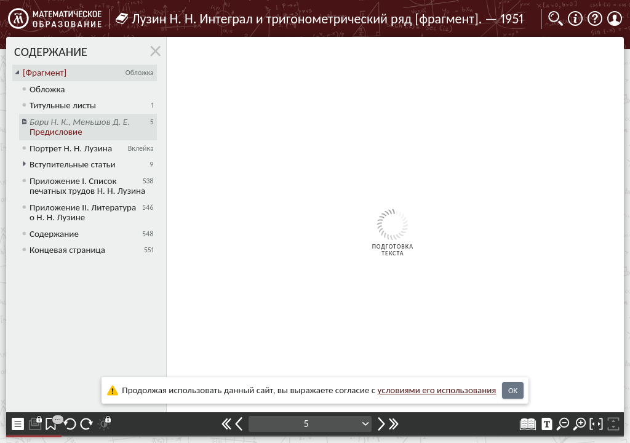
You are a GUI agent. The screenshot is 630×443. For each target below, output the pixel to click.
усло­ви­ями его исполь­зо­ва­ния (437, 390)
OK (512, 390)
